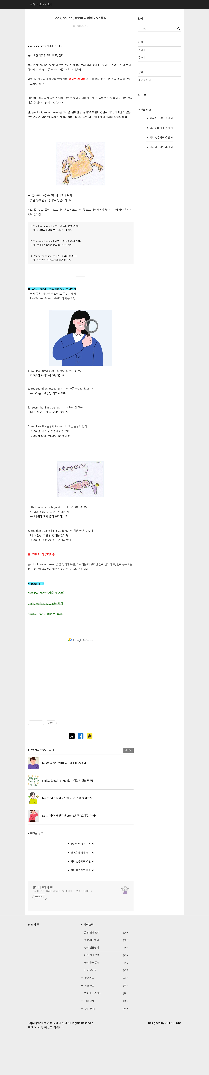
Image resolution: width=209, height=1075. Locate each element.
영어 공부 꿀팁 (106, 1007)
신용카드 (106, 1022)
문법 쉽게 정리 (106, 977)
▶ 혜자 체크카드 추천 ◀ (80, 914)
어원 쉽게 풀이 (106, 1000)
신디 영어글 (106, 1014)
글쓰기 (141, 57)
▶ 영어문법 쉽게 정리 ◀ (80, 897)
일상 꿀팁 (106, 1053)
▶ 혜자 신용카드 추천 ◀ (80, 906)
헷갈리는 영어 (106, 984)
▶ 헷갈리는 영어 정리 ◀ (80, 888)
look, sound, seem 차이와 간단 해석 (80, 18)
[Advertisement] (81, 51)
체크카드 (106, 1030)
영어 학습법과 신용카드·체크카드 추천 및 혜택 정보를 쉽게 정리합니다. (63, 936)
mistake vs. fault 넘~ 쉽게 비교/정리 (64, 807)
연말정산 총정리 (106, 1038)
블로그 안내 (144, 80)
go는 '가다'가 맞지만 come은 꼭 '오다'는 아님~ (69, 860)
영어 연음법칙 (106, 992)
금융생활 (106, 1045)
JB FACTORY (173, 1067)
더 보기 (128, 794)
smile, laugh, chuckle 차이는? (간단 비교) (67, 825)
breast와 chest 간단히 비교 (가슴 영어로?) (67, 842)
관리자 (141, 50)
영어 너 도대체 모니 (44, 931)
